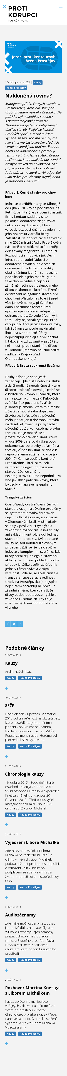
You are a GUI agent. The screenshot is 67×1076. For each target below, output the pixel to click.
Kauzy (37, 82)
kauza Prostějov (16, 87)
